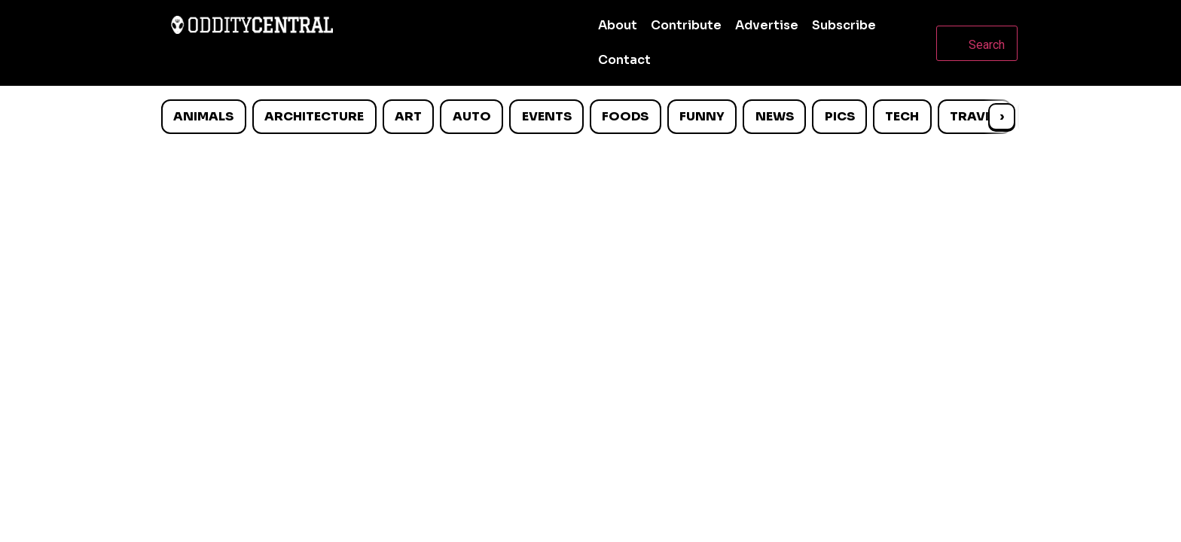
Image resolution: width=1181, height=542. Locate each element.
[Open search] (977, 43)
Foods (625, 116)
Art (408, 116)
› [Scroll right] (1001, 116)
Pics (840, 116)
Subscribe (844, 25)
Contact (624, 60)
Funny (702, 116)
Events (547, 116)
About (617, 25)
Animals (203, 116)
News (774, 116)
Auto (472, 116)
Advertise (766, 25)
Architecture (314, 116)
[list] (590, 116)
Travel (974, 116)
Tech (902, 116)
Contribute (686, 25)
